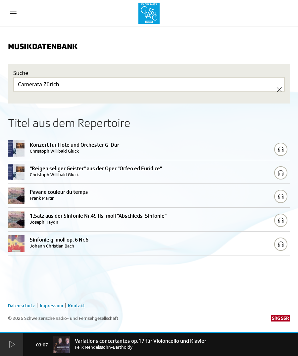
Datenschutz (21, 305)
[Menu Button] (13, 13)
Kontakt (76, 305)
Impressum (51, 305)
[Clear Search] (279, 89)
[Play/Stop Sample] (281, 149)
